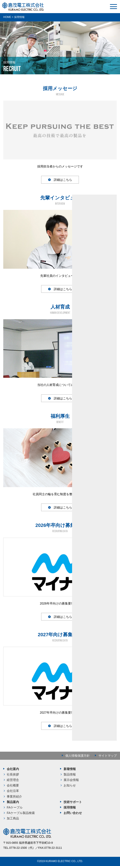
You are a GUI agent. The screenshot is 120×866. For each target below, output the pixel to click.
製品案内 (13, 802)
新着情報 (70, 769)
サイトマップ (107, 755)
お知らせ (70, 785)
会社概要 (13, 785)
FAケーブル (15, 807)
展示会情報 (71, 780)
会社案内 (13, 769)
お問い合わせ (73, 813)
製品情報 (70, 774)
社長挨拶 (13, 774)
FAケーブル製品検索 (21, 813)
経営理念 (13, 780)
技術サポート (73, 802)
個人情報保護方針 (77, 755)
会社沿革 (13, 791)
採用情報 (70, 807)
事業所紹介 (14, 796)
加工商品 (13, 818)
